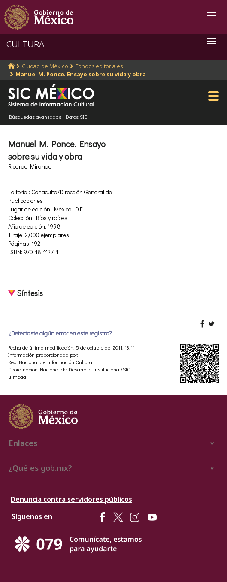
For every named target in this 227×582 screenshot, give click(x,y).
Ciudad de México (45, 66)
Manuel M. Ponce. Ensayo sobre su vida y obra (80, 74)
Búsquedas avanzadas (35, 116)
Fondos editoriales (99, 66)
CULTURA (25, 44)
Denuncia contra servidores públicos (71, 499)
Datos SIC (77, 116)
